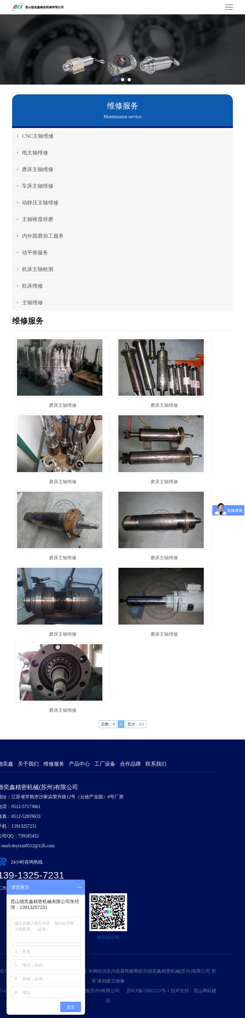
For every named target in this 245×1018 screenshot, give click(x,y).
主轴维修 (32, 302)
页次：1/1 (135, 724)
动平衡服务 (35, 252)
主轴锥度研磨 (37, 219)
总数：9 (108, 724)
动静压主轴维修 (40, 202)
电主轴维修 (35, 152)
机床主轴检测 (37, 269)
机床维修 (32, 286)
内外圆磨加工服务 (43, 236)
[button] (116, 79)
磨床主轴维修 (37, 169)
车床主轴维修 (37, 186)
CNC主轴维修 (38, 136)
